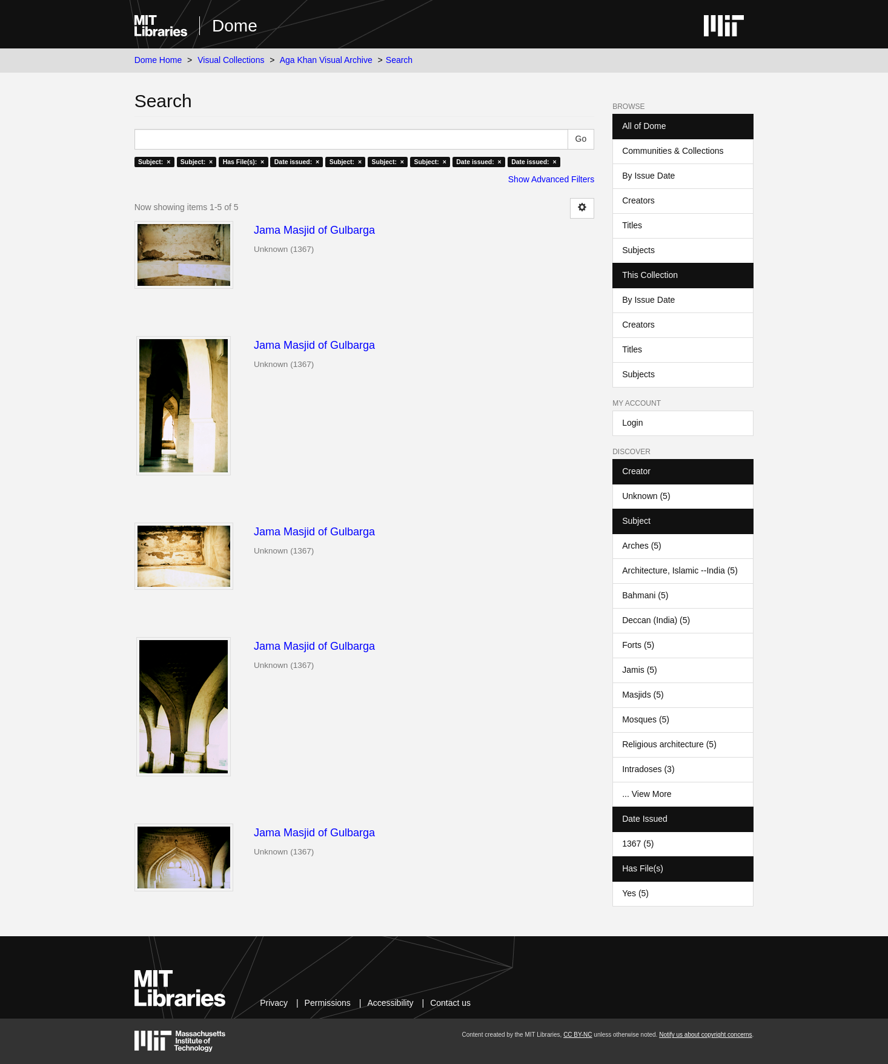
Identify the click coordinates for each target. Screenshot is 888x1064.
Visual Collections (230, 60)
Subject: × (154, 161)
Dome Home (158, 60)
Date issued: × (296, 161)
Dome (234, 25)
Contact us (450, 1003)
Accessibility (390, 1003)
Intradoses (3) (648, 769)
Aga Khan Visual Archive (326, 60)
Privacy (274, 1003)
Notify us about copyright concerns (705, 1034)
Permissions (328, 1003)
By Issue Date (648, 175)
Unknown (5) (646, 496)
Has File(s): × (244, 161)
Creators (638, 200)
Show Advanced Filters (551, 179)
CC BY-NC (577, 1034)
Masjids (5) (642, 694)
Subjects (638, 250)
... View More (646, 794)
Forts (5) (638, 645)
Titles (632, 225)
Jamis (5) (639, 670)
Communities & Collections (672, 151)
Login (632, 423)
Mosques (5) (645, 719)
